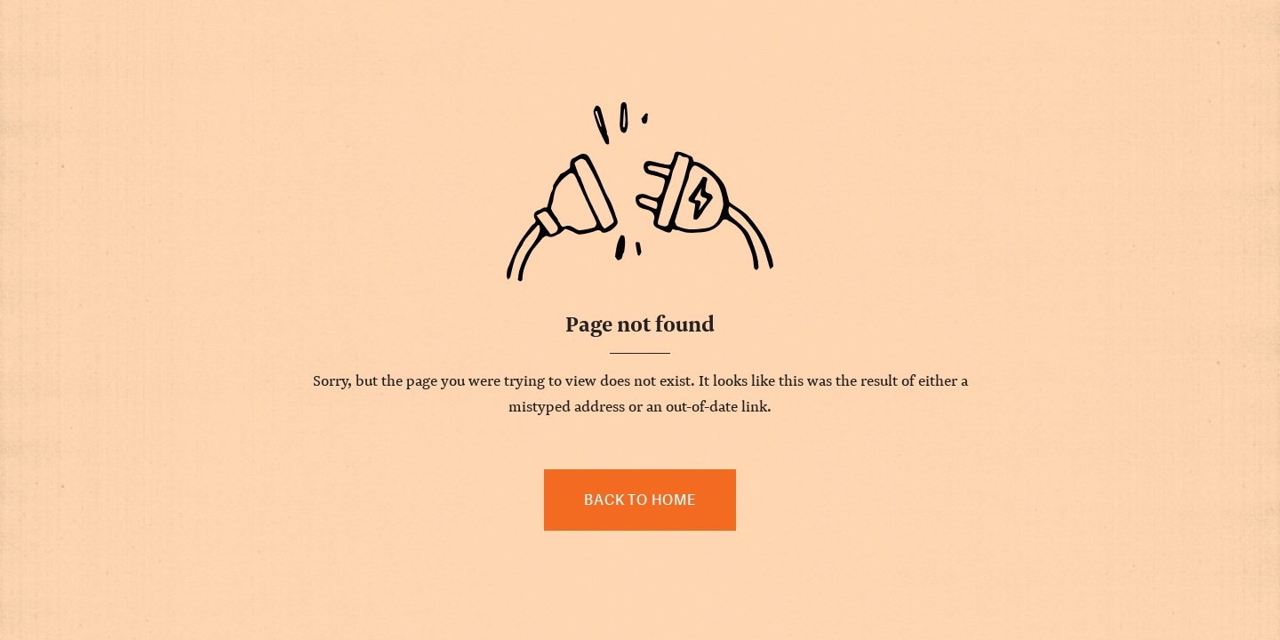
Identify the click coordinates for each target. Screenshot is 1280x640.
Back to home (640, 499)
